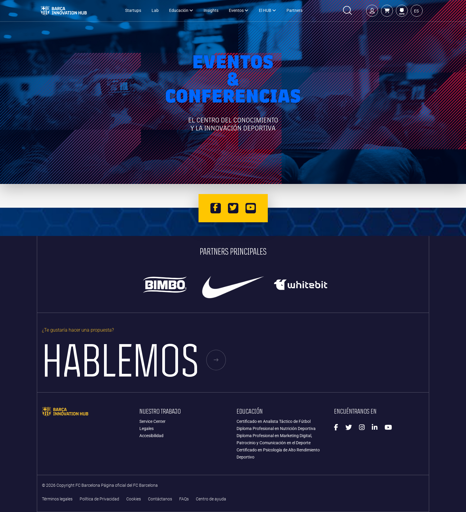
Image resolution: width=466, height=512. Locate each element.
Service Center (152, 421)
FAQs (184, 499)
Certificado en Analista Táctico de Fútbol (274, 421)
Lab (155, 10)
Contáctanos (160, 499)
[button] (387, 11)
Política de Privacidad (99, 499)
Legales (146, 428)
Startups (133, 10)
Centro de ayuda (211, 499)
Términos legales (57, 499)
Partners (294, 10)
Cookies (133, 499)
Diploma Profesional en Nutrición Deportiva (276, 428)
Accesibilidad (151, 435)
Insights (211, 10)
